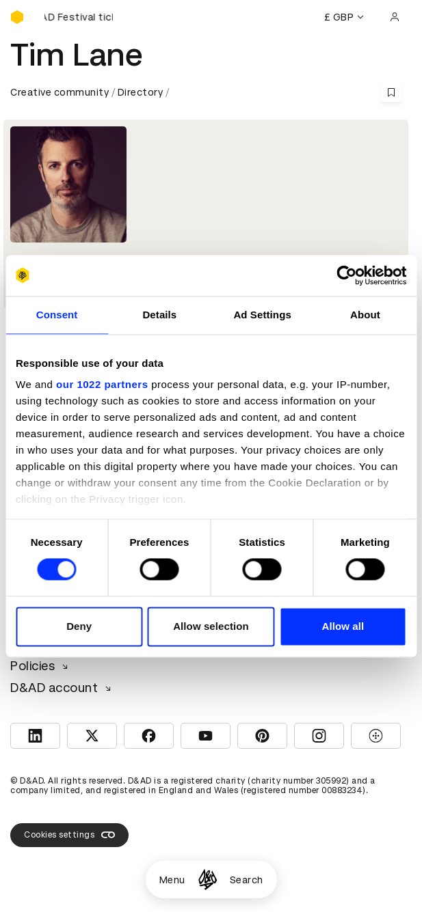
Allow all (342, 626)
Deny (79, 626)
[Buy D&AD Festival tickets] (78, 17)
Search (246, 879)
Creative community (59, 92)
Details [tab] (159, 314)
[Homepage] (207, 879)
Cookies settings (69, 835)
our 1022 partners (102, 384)
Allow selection (211, 626)
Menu (172, 879)
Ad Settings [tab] (262, 314)
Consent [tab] (57, 314)
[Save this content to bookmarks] (391, 92)
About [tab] (365, 314)
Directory (140, 92)
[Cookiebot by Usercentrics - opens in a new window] (346, 275)
